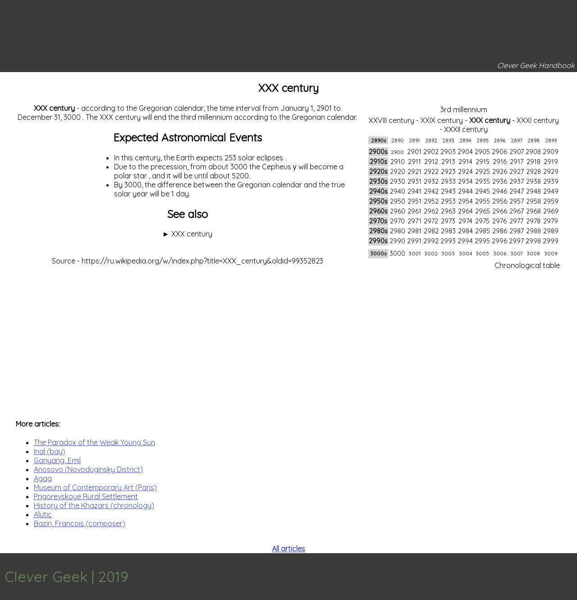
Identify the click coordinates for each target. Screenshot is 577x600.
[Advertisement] (288, 338)
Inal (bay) (49, 451)
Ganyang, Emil (57, 460)
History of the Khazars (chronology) (94, 505)
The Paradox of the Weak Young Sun (94, 442)
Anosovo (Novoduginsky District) (88, 469)
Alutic (43, 514)
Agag (43, 478)
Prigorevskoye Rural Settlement (86, 496)
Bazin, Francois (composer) (79, 523)
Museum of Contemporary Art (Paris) (95, 487)
